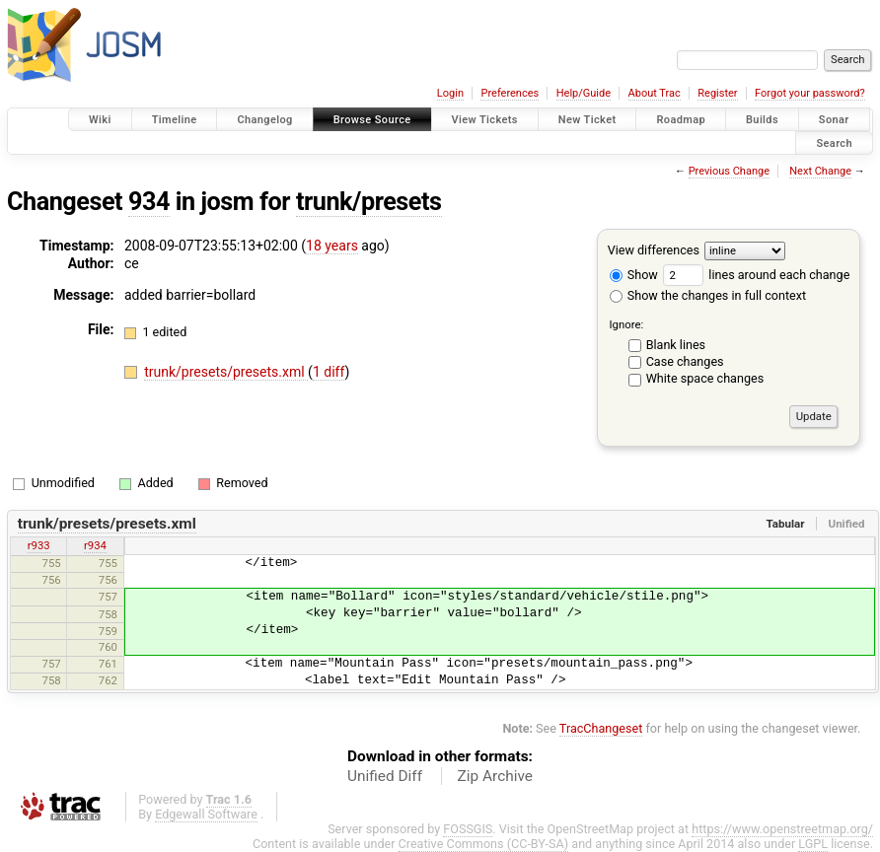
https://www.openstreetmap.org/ (782, 828)
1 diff (329, 372)
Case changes (685, 361)
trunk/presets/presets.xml (226, 372)
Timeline (174, 119)
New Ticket (587, 119)
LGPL (813, 843)
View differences (653, 250)
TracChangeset (601, 728)
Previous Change (729, 171)
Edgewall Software (206, 814)
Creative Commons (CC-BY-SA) (484, 843)
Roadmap (680, 119)
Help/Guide (583, 93)
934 (149, 201)
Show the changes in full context (708, 295)
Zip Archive (495, 776)
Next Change (820, 171)
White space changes (705, 378)
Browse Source (372, 119)
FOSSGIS (467, 828)
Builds (762, 119)
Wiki (100, 119)
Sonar (834, 119)
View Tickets (485, 119)
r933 (39, 545)
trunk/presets (369, 201)
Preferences (509, 93)
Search (834, 142)
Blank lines (675, 344)
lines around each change (756, 274)
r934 (95, 545)
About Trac (654, 93)
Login (450, 93)
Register (717, 93)
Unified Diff (384, 776)
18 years (332, 245)
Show (634, 274)
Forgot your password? (810, 93)
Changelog (264, 119)
